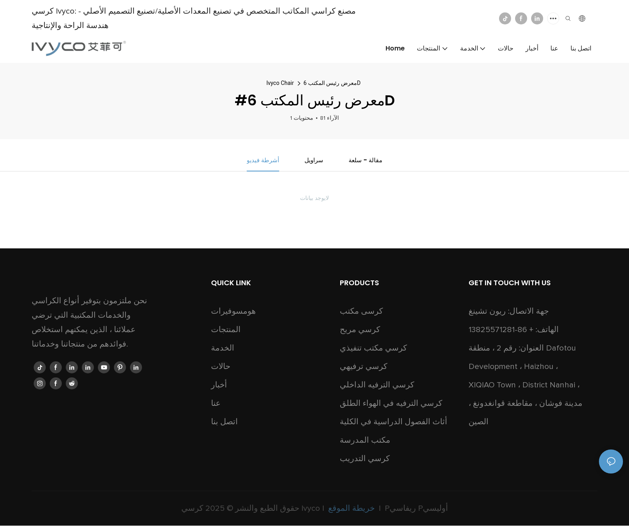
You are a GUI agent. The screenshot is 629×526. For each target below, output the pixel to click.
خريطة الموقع (351, 509)
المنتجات (226, 330)
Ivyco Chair (280, 83)
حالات (220, 367)
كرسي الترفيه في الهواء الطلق (391, 404)
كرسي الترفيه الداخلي (377, 385)
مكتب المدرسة (365, 441)
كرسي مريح (360, 330)
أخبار (219, 385)
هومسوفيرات (233, 312)
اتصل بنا (224, 422)
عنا (216, 404)
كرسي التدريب (365, 459)
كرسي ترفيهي (364, 367)
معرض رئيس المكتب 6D (332, 83)
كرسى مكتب (361, 312)
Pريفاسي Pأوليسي (415, 509)
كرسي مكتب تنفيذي (373, 349)
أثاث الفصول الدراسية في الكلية (393, 422)
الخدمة (222, 349)
